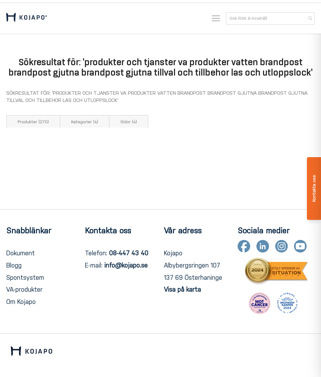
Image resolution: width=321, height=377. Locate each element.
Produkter (33, 122)
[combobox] (270, 18)
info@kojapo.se (126, 265)
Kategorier (84, 122)
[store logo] (26, 18)
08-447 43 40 (128, 253)
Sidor (128, 122)
